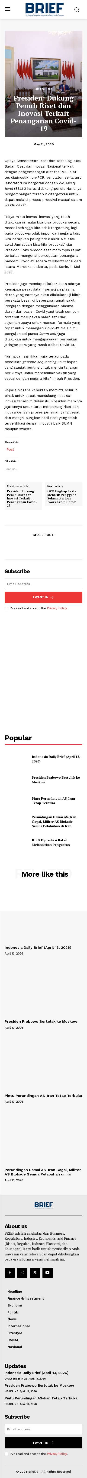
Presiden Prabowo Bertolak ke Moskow (41, 1021)
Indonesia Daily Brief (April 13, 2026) (38, 947)
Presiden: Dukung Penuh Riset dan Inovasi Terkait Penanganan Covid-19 (22, 499)
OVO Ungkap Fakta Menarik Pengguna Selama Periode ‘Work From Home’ (61, 497)
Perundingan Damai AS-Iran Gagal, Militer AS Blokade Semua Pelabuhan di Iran (54, 821)
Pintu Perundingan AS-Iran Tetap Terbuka (53, 800)
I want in (43, 597)
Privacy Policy (57, 608)
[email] (43, 583)
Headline (44, 89)
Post (10, 449)
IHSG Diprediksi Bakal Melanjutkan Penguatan (51, 842)
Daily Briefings (16, 1378)
